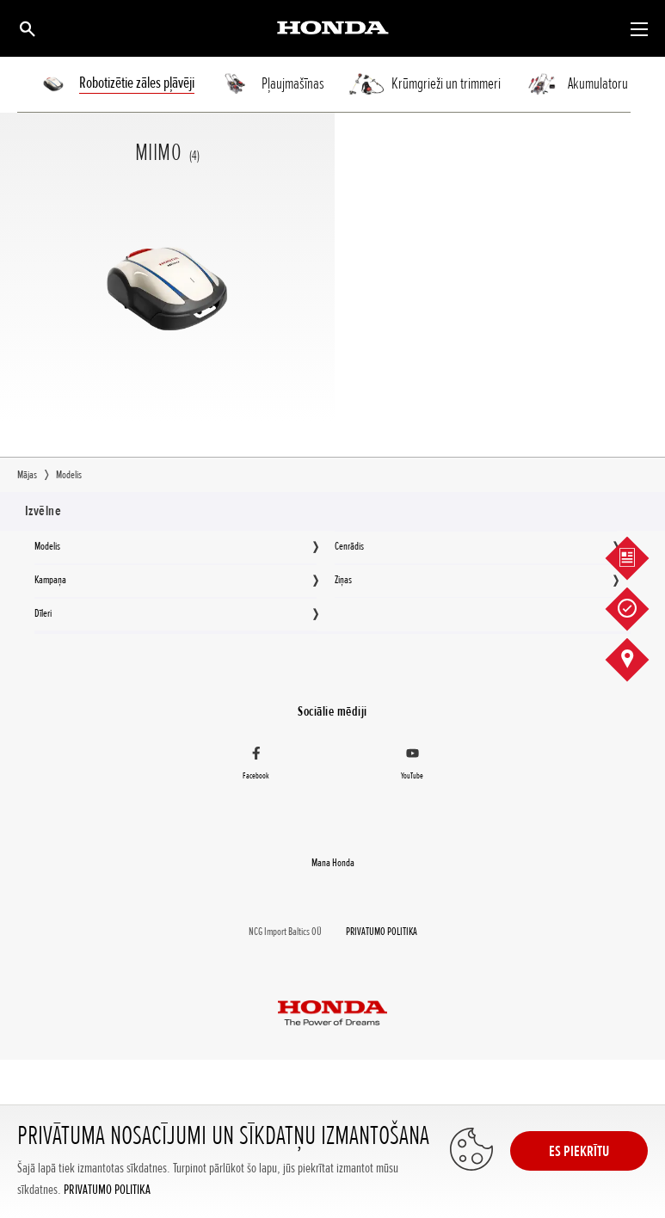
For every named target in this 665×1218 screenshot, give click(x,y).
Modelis (47, 546)
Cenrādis (349, 546)
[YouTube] (413, 766)
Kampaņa (50, 580)
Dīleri (43, 613)
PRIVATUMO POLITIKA (107, 1190)
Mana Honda (332, 863)
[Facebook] (256, 766)
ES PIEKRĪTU (579, 1150)
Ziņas (343, 580)
